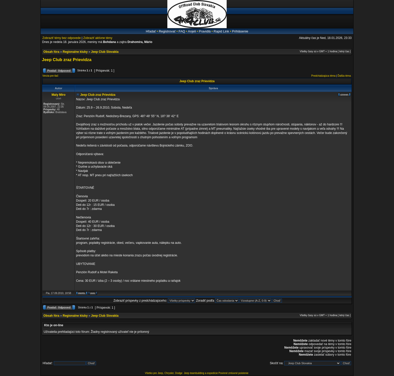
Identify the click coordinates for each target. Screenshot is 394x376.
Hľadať (151, 31)
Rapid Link (221, 31)
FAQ (182, 31)
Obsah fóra (51, 52)
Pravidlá (205, 31)
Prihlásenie (240, 31)
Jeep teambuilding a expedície (201, 373)
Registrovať (167, 31)
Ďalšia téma (344, 75)
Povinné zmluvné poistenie (234, 373)
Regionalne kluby (75, 52)
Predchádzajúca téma (323, 75)
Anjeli (192, 31)
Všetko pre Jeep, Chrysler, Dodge (164, 373)
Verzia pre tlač (50, 75)
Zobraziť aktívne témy (97, 38)
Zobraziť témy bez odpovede (61, 38)
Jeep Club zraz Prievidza (66, 59)
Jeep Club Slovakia (104, 52)
